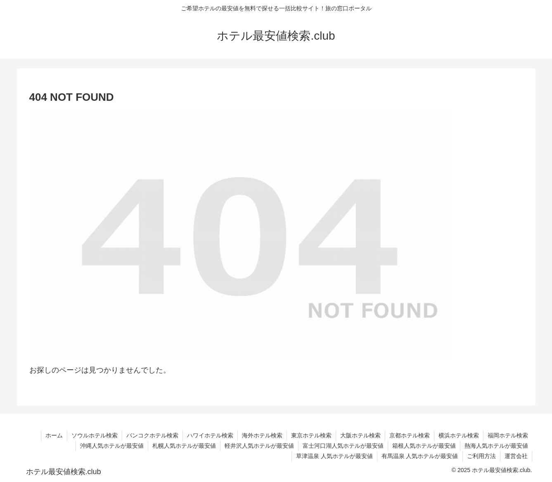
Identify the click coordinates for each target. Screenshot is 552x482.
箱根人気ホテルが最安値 (424, 445)
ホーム (54, 435)
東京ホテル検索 (311, 435)
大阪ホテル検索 (360, 435)
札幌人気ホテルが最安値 (184, 445)
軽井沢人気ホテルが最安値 (259, 445)
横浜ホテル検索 (458, 435)
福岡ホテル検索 (508, 435)
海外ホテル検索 (262, 435)
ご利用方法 (481, 456)
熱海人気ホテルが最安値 (496, 445)
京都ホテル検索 (409, 435)
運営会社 (516, 456)
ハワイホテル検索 (210, 435)
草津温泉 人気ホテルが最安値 (334, 456)
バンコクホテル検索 (152, 435)
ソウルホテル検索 (94, 435)
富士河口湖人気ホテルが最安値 (343, 445)
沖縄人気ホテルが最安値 (112, 445)
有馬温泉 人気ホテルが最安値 (419, 456)
